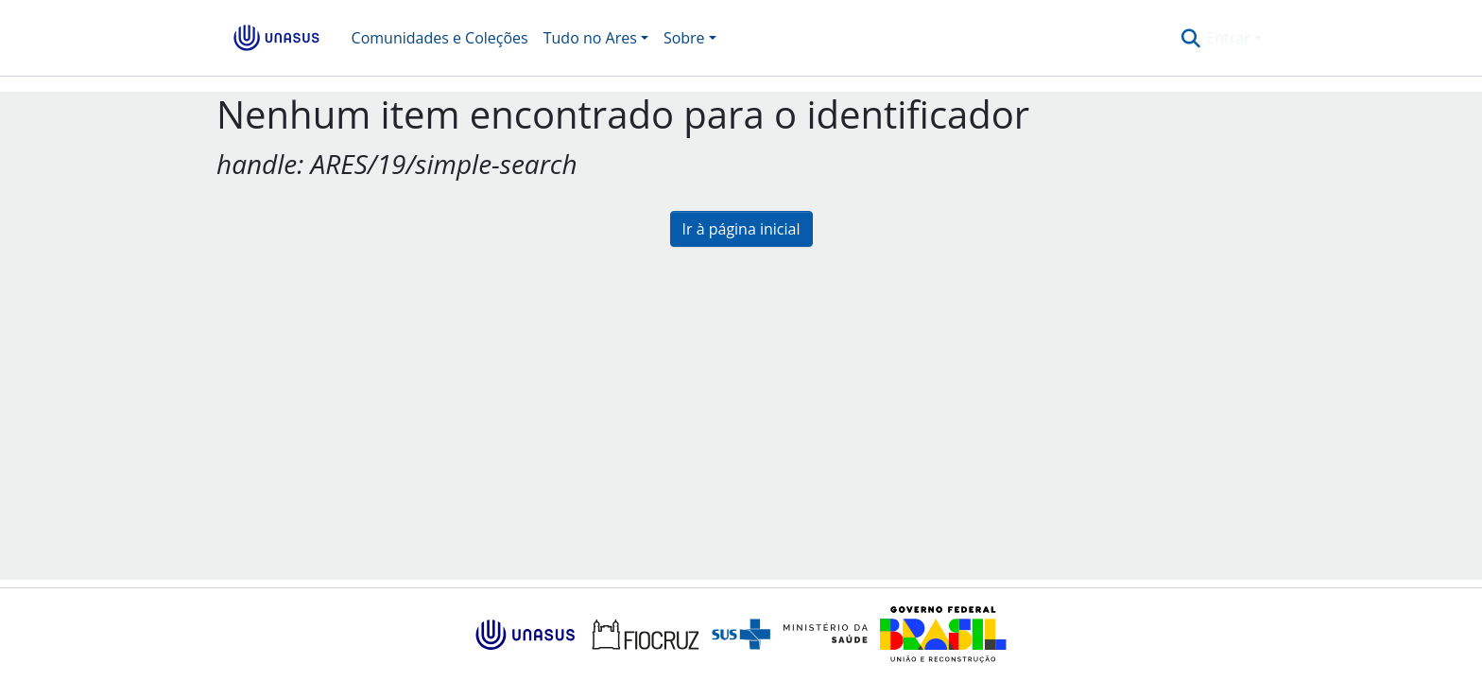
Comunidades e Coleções (440, 37)
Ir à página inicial (741, 228)
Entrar (1228, 37)
